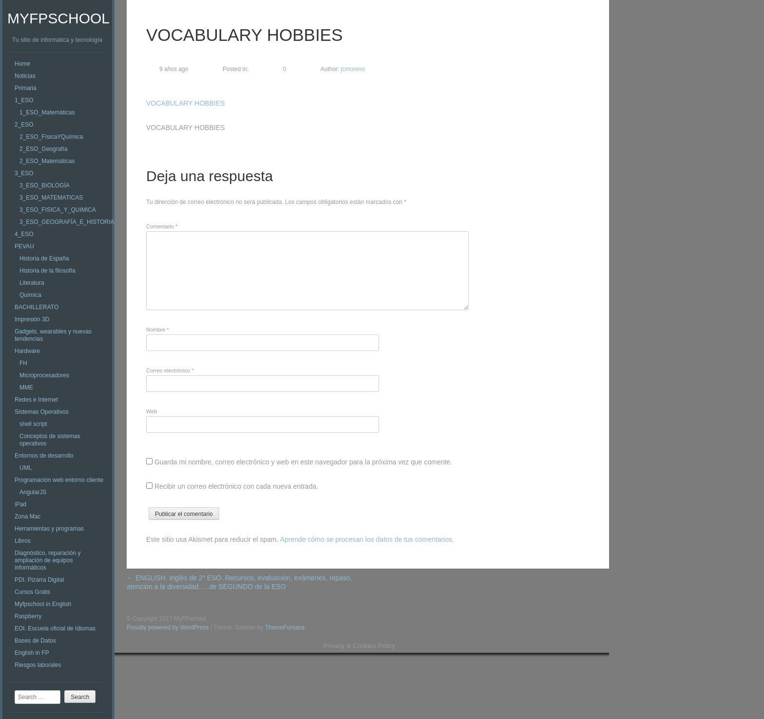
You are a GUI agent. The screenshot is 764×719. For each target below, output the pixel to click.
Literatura (31, 282)
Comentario (161, 226)
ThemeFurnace (285, 627)
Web (151, 411)
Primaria (26, 88)
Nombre (157, 329)
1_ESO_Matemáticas (47, 112)
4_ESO (24, 234)
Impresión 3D (32, 319)
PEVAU (24, 246)
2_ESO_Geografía (43, 149)
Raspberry (28, 616)
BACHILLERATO (36, 307)
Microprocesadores (44, 375)
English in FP (32, 652)
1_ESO (24, 100)
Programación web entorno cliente (59, 480)
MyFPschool (58, 18)
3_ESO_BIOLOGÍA (44, 185)
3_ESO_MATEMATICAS (51, 197)
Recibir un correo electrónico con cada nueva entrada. (236, 486)
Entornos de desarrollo (44, 455)
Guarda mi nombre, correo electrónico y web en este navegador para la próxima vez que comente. (303, 462)
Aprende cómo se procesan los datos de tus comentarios (366, 539)
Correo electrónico (169, 370)
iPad (20, 504)
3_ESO (24, 173)
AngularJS (32, 492)
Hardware (27, 351)
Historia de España (44, 258)
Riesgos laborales (38, 665)
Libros (23, 540)
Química (30, 295)
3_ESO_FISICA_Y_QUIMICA (57, 209)
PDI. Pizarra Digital (39, 579)
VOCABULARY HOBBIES (185, 103)
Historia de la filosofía (47, 270)
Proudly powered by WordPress (168, 627)
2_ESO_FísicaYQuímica (51, 136)
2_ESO (24, 124)
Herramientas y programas (49, 528)
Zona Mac (27, 516)
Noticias (25, 76)
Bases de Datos (35, 640)
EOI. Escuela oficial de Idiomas (55, 628)
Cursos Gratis (32, 592)
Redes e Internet (36, 399)
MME (26, 387)
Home (22, 63)
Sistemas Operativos (42, 411)
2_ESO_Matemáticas (47, 161)
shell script (33, 424)
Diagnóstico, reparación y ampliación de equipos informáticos (47, 560)
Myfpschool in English (43, 604)
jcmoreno (352, 69)
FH (23, 363)
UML (25, 467)
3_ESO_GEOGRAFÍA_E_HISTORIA (67, 222)
